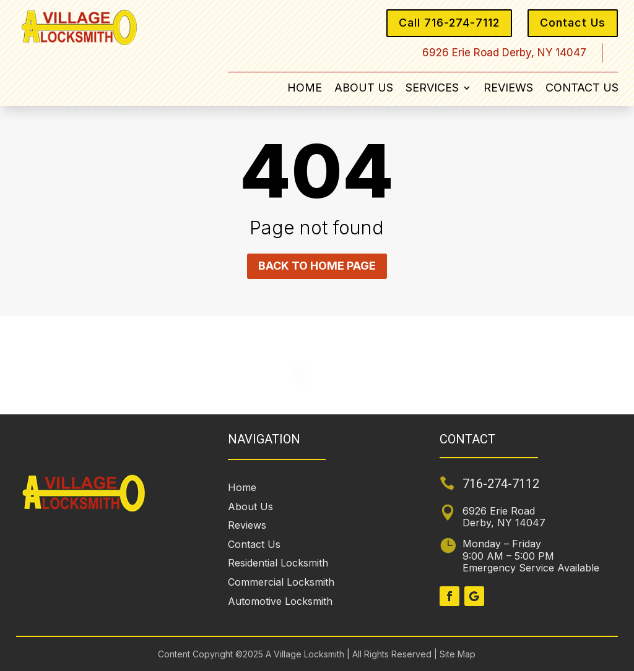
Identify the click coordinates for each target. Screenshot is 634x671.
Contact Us (573, 22)
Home (304, 88)
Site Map (456, 654)
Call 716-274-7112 (449, 22)
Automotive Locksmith (280, 601)
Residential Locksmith (278, 563)
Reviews (508, 88)
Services (432, 88)
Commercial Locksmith (281, 582)
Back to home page (317, 265)
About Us (363, 88)
